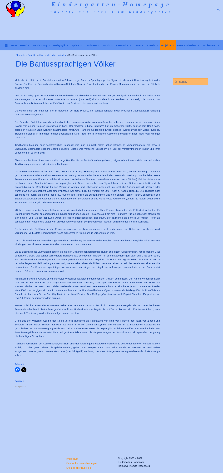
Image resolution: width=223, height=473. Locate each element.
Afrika (41, 55)
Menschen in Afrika (56, 55)
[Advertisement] (87, 419)
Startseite (20, 55)
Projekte (32, 55)
